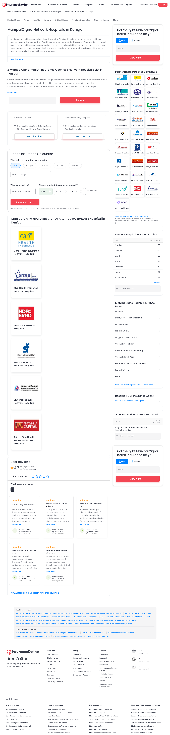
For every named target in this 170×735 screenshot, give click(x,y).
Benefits (36, 20)
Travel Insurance (53, 678)
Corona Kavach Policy (124, 344)
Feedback (103, 658)
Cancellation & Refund (82, 671)
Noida (117, 261)
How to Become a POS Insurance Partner (146, 723)
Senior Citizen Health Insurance (74, 620)
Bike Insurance (52, 658)
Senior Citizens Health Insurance (60, 733)
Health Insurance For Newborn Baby (57, 624)
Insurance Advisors (58, 4)
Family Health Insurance (49, 620)
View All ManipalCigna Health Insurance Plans (134, 385)
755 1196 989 (17, 666)
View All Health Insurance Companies (131, 216)
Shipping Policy (79, 665)
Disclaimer (103, 665)
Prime (117, 376)
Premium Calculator (81, 20)
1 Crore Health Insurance (79, 613)
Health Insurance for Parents (101, 620)
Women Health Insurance (125, 620)
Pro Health (119, 311)
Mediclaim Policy (60, 613)
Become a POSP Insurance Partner (144, 709)
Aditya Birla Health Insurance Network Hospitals (24, 440)
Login (163, 5)
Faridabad (119, 266)
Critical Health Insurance (57, 723)
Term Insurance (53, 668)
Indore (117, 272)
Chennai (118, 250)
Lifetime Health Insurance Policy (129, 350)
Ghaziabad (119, 245)
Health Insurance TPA (141, 617)
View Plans (137, 57)
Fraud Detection (79, 661)
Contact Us (103, 655)
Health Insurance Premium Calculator (107, 613)
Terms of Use (78, 668)
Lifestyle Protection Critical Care (129, 318)
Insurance (37, 4)
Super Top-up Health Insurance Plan (115, 617)
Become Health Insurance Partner (143, 716)
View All (157, 282)
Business (50, 675)
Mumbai (118, 256)
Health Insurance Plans (41, 613)
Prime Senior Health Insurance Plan (130, 363)
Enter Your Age (19, 174)
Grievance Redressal (81, 658)
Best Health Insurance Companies (61, 712)
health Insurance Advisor (62, 617)
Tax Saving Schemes (55, 682)
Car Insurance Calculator (16, 712)
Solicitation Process (106, 674)
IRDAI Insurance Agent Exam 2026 (143, 726)
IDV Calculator (11, 719)
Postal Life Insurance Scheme (100, 709)
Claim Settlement (101, 20)
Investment (51, 671)
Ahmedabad (120, 277)
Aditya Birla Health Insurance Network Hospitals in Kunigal (131, 428)
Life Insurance (52, 665)
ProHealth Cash (122, 331)
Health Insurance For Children (28, 624)
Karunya (105, 636)
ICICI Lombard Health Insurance (121, 633)
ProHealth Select (122, 324)
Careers (102, 681)
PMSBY (47, 636)
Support (89, 4)
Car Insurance (52, 655)
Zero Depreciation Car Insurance (18, 716)
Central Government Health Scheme (85, 636)
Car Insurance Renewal (15, 709)
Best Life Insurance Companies (101, 723)
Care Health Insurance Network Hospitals (26, 252)
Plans (26, 20)
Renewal (47, 20)
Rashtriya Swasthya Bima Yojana (29, 636)
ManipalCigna (13, 20)
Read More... (12, 92)
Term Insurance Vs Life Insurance (102, 719)
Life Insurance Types (97, 712)
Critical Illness (61, 20)
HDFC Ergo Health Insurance (67, 633)
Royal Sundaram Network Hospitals (24, 364)
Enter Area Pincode (21, 191)
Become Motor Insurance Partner (143, 712)
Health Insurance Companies (86, 617)
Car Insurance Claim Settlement (18, 726)
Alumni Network (105, 677)
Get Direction (34, 136)
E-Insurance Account (81, 675)
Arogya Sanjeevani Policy (126, 337)
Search (80, 100)
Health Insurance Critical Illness (138, 613)
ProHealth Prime (122, 370)
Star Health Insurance (25, 633)
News (103, 4)
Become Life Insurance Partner (142, 719)
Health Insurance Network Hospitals (89, 624)
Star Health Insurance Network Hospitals (26, 289)
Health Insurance (23, 613)
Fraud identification (107, 661)
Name (120, 48)
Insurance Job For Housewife (142, 729)
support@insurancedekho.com (26, 663)
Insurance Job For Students (141, 733)
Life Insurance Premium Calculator (102, 733)
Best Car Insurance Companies (18, 729)
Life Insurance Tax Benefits (99, 729)
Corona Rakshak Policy (125, 357)
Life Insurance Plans (96, 726)
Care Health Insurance (45, 633)
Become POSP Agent (121, 4)
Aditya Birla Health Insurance (93, 633)
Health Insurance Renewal (26, 620)
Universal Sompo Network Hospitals (24, 401)
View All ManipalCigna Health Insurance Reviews (35, 593)
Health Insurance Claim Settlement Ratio (33, 617)
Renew (76, 4)
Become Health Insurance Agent (129, 401)
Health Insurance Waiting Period (119, 624)
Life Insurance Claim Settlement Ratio (103, 716)
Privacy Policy (78, 655)
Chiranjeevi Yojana (60, 636)
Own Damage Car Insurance (17, 723)
